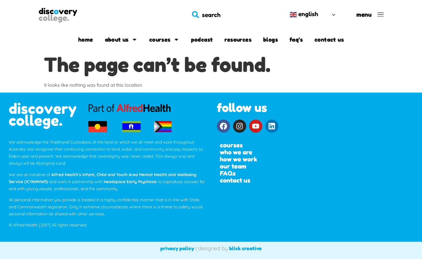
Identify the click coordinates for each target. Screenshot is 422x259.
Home (85, 39)
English (304, 14)
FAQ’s (296, 39)
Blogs (270, 39)
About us (121, 39)
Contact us (329, 39)
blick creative (245, 248)
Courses (164, 39)
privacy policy (177, 248)
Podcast (202, 39)
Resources (237, 39)
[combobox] (234, 14)
